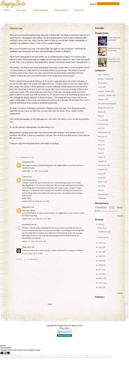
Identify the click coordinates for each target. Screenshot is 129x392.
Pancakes (101, 137)
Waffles (101, 198)
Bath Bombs (103, 211)
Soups (100, 178)
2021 (100, 252)
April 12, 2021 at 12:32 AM (34, 241)
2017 (100, 270)
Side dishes (102, 165)
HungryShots (26, 162)
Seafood (101, 161)
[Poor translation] (7, 353)
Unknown (25, 177)
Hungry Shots (26, 247)
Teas (100, 190)
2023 (100, 243)
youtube (18, 138)
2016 (100, 274)
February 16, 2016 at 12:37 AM (36, 219)
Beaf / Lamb (102, 75)
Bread (100, 83)
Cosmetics (101, 207)
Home (7, 10)
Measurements (61, 10)
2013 (100, 287)
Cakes (100, 87)
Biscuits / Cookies (104, 79)
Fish (100, 116)
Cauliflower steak (104, 232)
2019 (100, 261)
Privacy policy (64, 328)
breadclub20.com (27, 224)
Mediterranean (103, 132)
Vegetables (102, 194)
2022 (100, 247)
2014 (100, 283)
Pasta (100, 141)
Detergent (112, 211)
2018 (100, 265)
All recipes (21, 10)
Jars (99, 128)
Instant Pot (102, 124)
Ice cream (101, 120)
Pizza (100, 149)
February (102, 237)
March (101, 228)
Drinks (100, 112)
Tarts (100, 186)
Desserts (101, 99)
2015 (100, 278)
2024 (100, 224)
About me (78, 10)
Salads (100, 157)
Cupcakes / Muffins (105, 95)
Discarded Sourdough (106, 104)
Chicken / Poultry (104, 91)
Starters (101, 182)
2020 (100, 256)
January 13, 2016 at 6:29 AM (35, 171)
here (11, 122)
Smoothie (101, 169)
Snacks (100, 174)
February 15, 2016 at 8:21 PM (35, 201)
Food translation (40, 10)
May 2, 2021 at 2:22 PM (32, 253)
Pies (99, 145)
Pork (100, 153)
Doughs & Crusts (104, 108)
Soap (120, 207)
